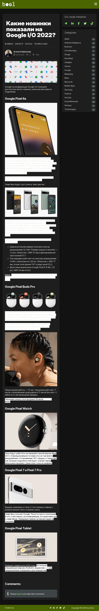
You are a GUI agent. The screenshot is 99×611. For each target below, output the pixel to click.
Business (9, 44)
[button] (8, 53)
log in (19, 594)
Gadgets (19, 44)
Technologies (40, 44)
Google (28, 44)
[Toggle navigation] (96, 4)
